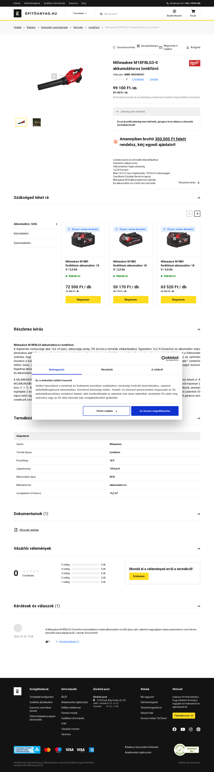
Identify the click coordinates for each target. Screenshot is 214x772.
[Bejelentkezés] (174, 13)
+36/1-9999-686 (192, 3)
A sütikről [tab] (157, 369)
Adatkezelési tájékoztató (74, 702)
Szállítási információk (54, 3)
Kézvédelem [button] (21, 233)
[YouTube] (183, 729)
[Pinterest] (198, 729)
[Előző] (189, 214)
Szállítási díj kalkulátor (41, 702)
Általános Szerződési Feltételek (141, 747)
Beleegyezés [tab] (56, 369)
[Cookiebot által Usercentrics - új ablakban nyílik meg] (164, 358)
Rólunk (17, 3)
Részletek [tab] (107, 369)
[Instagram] (190, 729)
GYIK (63, 723)
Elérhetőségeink (32, 3)
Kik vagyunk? (147, 697)
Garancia (73, 3)
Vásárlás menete (70, 729)
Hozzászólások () (67, 641)
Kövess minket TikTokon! (154, 718)
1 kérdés (153, 79)
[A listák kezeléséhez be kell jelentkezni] (147, 46)
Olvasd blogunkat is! (151, 707)
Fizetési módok (69, 713)
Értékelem (139, 576)
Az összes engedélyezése (155, 410)
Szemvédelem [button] (22, 243)
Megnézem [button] (83, 299)
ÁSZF (64, 697)
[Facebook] (175, 729)
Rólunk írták (147, 713)
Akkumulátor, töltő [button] (25, 224)
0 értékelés (138, 79)
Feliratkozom (184, 715)
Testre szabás (106, 410)
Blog (84, 3)
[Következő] (197, 214)
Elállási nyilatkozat (71, 707)
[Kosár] (193, 13)
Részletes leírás (189, 182)
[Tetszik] (48, 642)
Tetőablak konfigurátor (42, 697)
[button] (80, 13)
